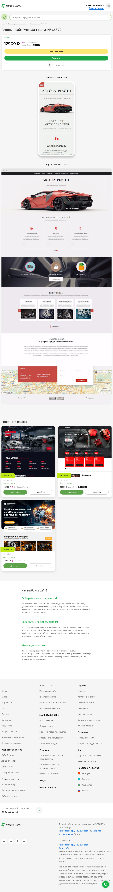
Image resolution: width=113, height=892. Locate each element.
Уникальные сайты (48, 691)
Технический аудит (48, 743)
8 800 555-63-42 (95, 5)
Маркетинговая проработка (52, 732)
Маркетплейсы (47, 786)
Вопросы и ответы (10, 731)
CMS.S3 (4, 708)
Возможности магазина (12, 737)
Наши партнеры (9, 784)
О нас (4, 696)
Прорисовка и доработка (89, 743)
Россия (82, 790)
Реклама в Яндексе (86, 696)
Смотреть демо (56, 51)
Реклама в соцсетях (48, 773)
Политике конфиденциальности (74, 830)
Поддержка (6, 725)
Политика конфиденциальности (74, 844)
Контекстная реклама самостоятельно (49, 766)
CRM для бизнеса (85, 702)
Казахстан (84, 779)
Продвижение (46, 720)
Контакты (6, 720)
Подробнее (40, 492)
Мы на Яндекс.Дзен (86, 761)
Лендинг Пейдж (8, 760)
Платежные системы (11, 743)
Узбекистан (85, 785)
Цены (4, 691)
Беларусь (83, 773)
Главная (81, 691)
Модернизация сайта (49, 708)
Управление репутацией (51, 737)
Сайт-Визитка (7, 755)
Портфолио (6, 702)
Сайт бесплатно (9, 796)
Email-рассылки (84, 714)
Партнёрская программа (13, 790)
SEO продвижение (49, 714)
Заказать (56, 58)
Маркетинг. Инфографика (89, 755)
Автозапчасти (9, 483)
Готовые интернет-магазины (53, 702)
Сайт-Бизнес (7, 766)
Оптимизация (46, 726)
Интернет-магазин (10, 772)
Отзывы (5, 714)
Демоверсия (15, 492)
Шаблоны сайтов (47, 696)
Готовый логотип (85, 737)
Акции (43, 780)
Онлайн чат (83, 708)
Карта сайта (64, 848)
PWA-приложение (86, 725)
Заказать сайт (96, 8)
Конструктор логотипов (88, 720)
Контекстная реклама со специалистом (51, 757)
